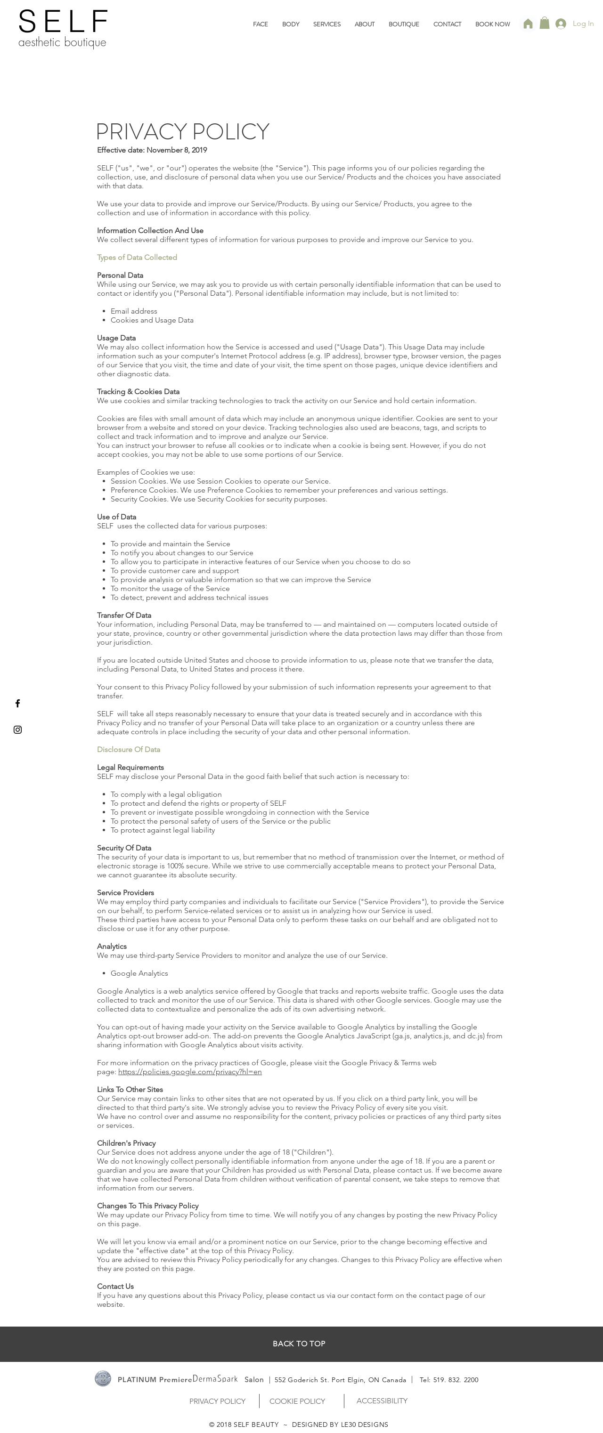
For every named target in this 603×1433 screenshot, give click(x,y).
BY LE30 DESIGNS (359, 1424)
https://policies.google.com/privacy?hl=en (190, 1071)
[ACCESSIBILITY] (382, 1400)
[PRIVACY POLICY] (217, 1401)
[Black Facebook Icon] (17, 703)
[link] (544, 22)
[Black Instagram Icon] (17, 729)
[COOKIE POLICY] (297, 1401)
